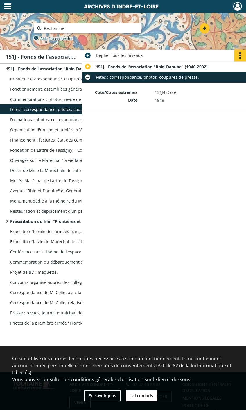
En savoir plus (102, 395)
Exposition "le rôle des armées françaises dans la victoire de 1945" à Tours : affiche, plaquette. (68, 231)
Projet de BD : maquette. (34, 272)
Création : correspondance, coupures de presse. (57, 79)
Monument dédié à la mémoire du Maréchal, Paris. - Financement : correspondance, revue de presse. (68, 201)
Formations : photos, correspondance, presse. (54, 119)
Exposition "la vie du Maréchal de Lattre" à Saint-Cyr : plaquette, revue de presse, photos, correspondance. (68, 241)
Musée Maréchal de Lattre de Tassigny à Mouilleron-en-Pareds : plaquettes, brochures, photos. (68, 180)
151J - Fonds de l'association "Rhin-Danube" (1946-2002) (62, 68)
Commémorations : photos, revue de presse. (53, 99)
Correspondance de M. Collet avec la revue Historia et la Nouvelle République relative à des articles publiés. (68, 292)
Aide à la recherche (56, 38)
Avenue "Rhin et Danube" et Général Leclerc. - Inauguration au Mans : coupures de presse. (68, 191)
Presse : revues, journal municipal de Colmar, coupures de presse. (68, 313)
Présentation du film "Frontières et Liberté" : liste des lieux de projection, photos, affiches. (68, 221)
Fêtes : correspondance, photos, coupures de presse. (61, 109)
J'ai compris (141, 395)
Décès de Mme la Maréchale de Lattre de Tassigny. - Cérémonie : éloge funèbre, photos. (68, 170)
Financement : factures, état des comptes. (51, 140)
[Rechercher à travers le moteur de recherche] (90, 28)
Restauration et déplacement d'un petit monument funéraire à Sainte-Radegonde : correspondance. (68, 211)
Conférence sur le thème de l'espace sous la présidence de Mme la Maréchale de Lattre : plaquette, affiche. (68, 252)
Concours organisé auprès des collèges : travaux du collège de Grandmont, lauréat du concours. (68, 282)
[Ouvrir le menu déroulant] (7, 6)
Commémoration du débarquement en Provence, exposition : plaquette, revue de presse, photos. (68, 262)
